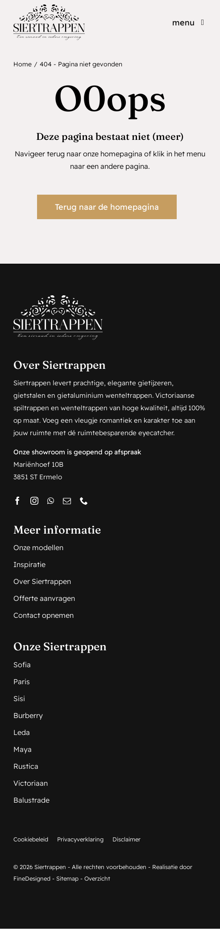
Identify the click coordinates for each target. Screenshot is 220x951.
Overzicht (97, 878)
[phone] (84, 501)
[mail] (67, 501)
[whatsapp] (50, 501)
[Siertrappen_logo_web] (49, 8)
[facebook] (17, 501)
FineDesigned (31, 878)
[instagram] (34, 501)
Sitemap (67, 878)
